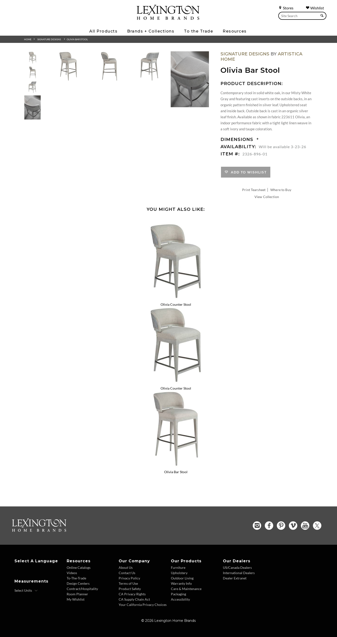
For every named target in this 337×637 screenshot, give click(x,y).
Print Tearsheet (254, 190)
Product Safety (130, 589)
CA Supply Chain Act (134, 599)
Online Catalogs (79, 567)
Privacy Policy (129, 578)
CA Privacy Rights (132, 594)
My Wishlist (75, 599)
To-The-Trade (76, 578)
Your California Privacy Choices (143, 605)
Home (28, 39)
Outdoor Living (182, 578)
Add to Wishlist (247, 172)
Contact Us (127, 573)
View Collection (266, 197)
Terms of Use (128, 583)
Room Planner (77, 594)
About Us (126, 567)
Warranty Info (181, 583)
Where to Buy (280, 190)
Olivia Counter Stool (176, 304)
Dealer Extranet (234, 578)
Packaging (178, 594)
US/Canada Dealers (237, 567)
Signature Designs (49, 39)
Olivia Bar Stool (77, 39)
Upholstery (179, 573)
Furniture (178, 567)
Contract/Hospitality (82, 589)
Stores (285, 8)
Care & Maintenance (186, 589)
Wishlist (315, 8)
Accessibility (180, 599)
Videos (72, 573)
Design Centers (78, 583)
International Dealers (239, 573)
